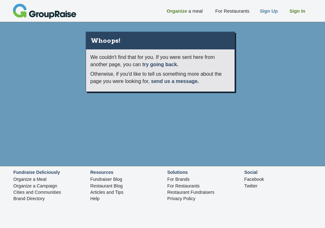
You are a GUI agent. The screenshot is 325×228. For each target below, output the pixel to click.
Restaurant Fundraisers (191, 192)
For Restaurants (183, 185)
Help (95, 198)
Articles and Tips (106, 192)
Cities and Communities (37, 192)
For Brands (178, 179)
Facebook (254, 179)
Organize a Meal (29, 179)
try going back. (160, 64)
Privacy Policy (181, 198)
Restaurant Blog (106, 185)
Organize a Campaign (35, 185)
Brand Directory (29, 198)
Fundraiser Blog (106, 179)
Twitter (251, 185)
